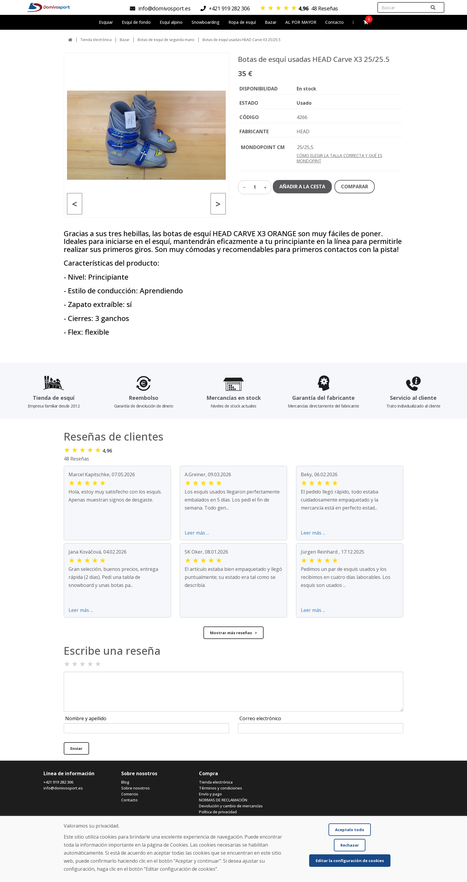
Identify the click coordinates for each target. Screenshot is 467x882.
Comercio (129, 794)
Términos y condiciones (220, 788)
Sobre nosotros (135, 788)
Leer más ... (197, 532)
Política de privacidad (218, 811)
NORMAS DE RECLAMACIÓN (223, 800)
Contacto (334, 22)
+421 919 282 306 (58, 782)
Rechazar (349, 845)
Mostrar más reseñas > (233, 632)
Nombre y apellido (85, 718)
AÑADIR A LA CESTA (302, 186)
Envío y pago (210, 794)
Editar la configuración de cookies (350, 860)
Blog (125, 782)
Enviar (76, 748)
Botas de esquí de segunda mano (166, 39)
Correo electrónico (260, 718)
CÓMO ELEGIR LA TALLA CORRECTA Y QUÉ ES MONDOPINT (339, 158)
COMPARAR (354, 186)
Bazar (125, 39)
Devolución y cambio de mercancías (231, 806)
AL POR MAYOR (300, 22)
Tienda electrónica (96, 39)
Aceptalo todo (349, 829)
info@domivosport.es (63, 788)
